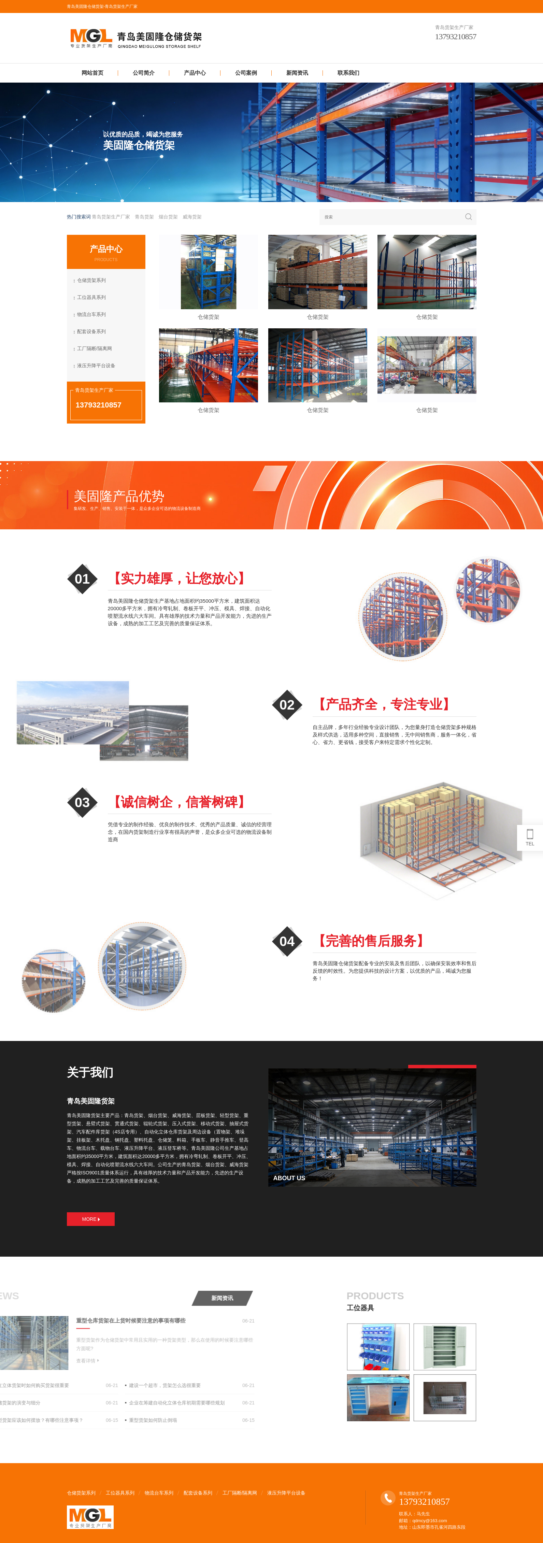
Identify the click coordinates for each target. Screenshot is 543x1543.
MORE (91, 1219)
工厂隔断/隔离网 (95, 349)
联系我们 (348, 73)
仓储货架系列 (92, 281)
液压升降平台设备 (97, 366)
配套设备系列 (92, 332)
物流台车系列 (92, 315)
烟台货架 (168, 216)
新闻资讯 (297, 73)
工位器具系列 (92, 298)
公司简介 (144, 73)
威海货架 (192, 216)
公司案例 (246, 73)
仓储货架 (221, 317)
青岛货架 (144, 216)
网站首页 (92, 73)
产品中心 (195, 73)
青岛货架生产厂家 (111, 216)
